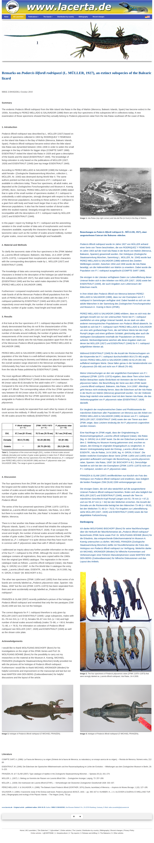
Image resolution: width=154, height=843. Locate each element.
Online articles (66, 830)
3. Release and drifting (88, 833)
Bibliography (104, 830)
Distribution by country (90, 830)
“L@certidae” (54, 830)
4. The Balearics (104, 833)
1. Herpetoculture (61, 833)
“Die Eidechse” (42, 830)
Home (22, 830)
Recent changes (117, 830)
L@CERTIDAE (48, 833)
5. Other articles (117, 833)
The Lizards (76, 830)
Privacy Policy (129, 830)
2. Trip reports (74, 833)
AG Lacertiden (31, 830)
